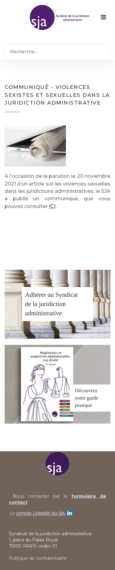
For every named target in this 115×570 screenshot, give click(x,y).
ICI (52, 206)
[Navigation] (103, 17)
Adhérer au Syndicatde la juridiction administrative (51, 304)
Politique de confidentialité (38, 558)
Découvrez (86, 390)
